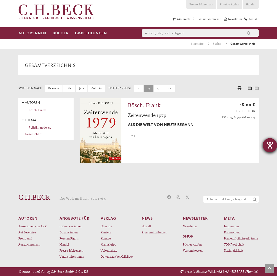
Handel (250, 4)
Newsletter (190, 226)
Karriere (106, 232)
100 (169, 88)
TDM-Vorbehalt (234, 244)
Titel (69, 88)
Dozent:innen (69, 232)
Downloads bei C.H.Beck (117, 256)
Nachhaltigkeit (233, 250)
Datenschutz (232, 232)
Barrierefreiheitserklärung (241, 238)
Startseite (197, 44)
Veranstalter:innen (72, 256)
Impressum (231, 226)
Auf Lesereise (27, 232)
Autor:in (96, 88)
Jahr (81, 88)
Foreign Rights (229, 4)
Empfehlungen (91, 33)
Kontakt (106, 238)
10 (138, 88)
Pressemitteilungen (154, 232)
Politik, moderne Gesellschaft (38, 131)
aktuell (146, 226)
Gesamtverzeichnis (242, 44)
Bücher (60, 33)
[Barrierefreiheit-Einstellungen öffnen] (270, 145)
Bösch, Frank (36, 110)
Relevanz (53, 88)
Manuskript (108, 244)
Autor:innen (32, 33)
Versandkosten (193, 250)
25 (148, 88)
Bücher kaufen (192, 244)
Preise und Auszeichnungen (29, 241)
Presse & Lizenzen (201, 4)
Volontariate (109, 250)
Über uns (107, 226)
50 (158, 88)
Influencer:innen (71, 226)
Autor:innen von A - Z (32, 226)
